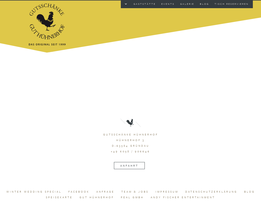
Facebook (78, 192)
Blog (249, 192)
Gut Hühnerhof (97, 197)
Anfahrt (129, 166)
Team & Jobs (135, 192)
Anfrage (105, 192)
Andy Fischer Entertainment (183, 197)
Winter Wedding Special (33, 192)
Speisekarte (59, 197)
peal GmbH (132, 197)
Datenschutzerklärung (211, 192)
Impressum (166, 192)
